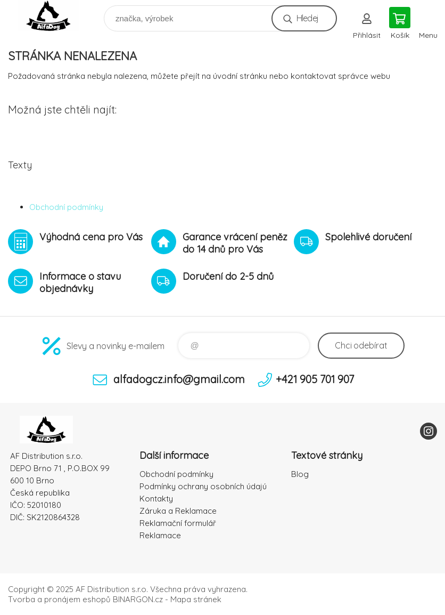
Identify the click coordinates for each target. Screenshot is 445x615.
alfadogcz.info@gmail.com (179, 379)
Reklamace (160, 535)
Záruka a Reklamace (178, 511)
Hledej (307, 18)
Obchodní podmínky (66, 207)
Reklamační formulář (177, 523)
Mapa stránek (195, 599)
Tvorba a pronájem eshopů (59, 599)
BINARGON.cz (138, 599)
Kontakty (156, 498)
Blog (300, 474)
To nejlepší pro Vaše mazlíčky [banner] (55, 15)
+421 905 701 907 (315, 379)
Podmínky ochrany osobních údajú (203, 486)
